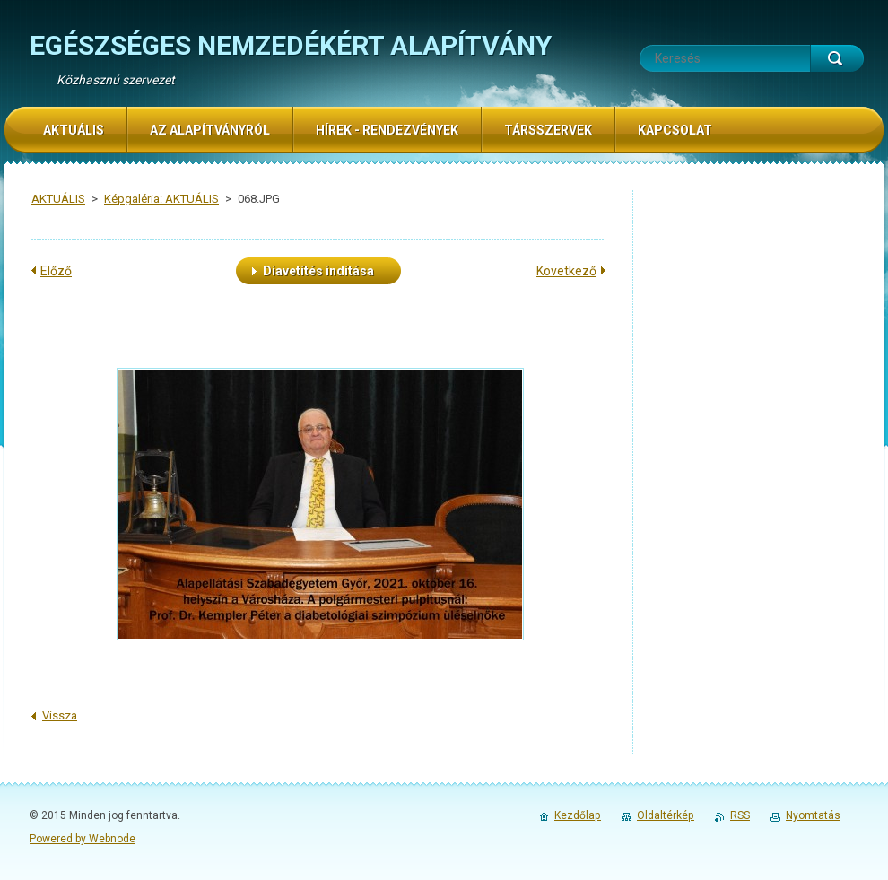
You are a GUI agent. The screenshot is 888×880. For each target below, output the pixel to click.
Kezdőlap (577, 815)
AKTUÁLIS (58, 198)
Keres (837, 58)
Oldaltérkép (665, 815)
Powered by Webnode (82, 838)
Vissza (59, 715)
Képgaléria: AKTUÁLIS (161, 198)
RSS (740, 815)
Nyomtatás (813, 815)
